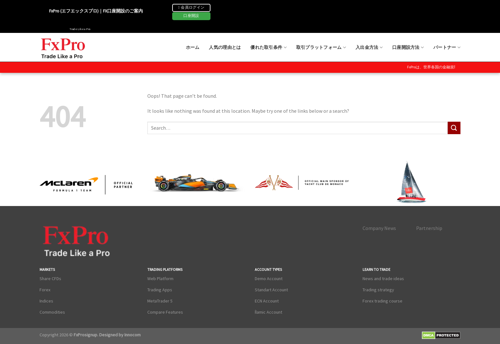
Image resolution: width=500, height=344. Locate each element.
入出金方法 (369, 47)
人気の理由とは (225, 47)
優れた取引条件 (268, 47)
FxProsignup (85, 335)
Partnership (429, 228)
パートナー (446, 47)
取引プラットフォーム (321, 47)
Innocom (132, 335)
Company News (379, 228)
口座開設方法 (408, 47)
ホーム (193, 47)
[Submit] (454, 128)
